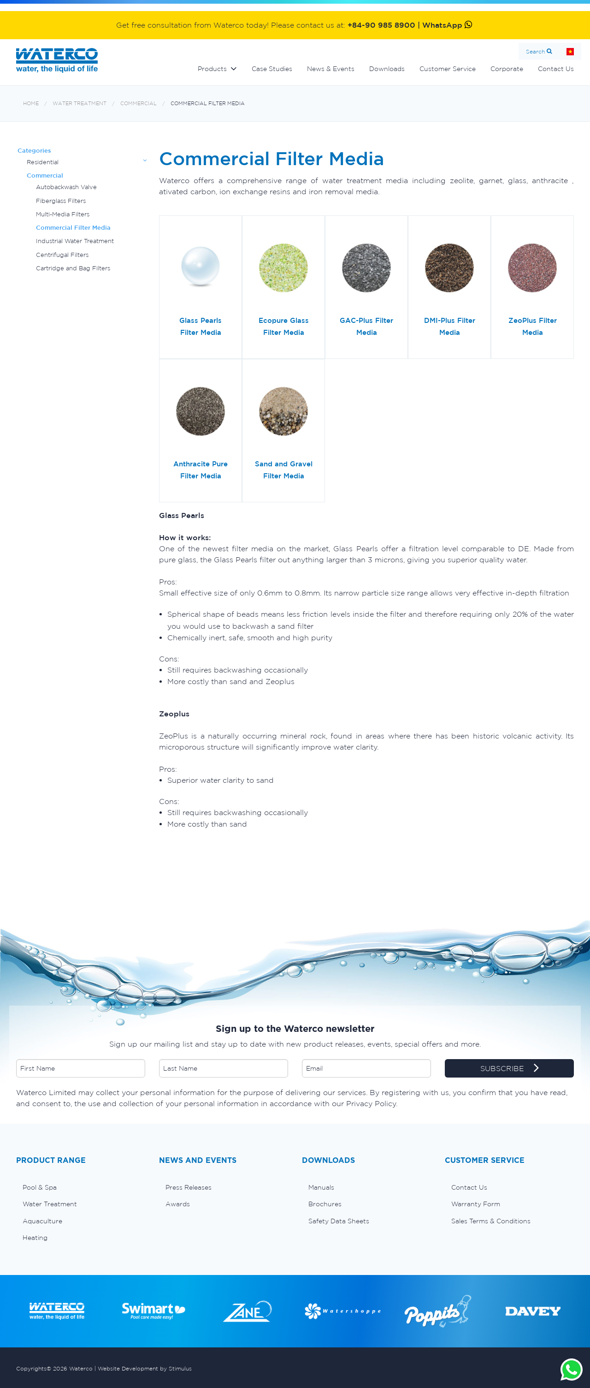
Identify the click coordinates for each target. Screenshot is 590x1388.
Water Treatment (79, 103)
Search (535, 51)
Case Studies (272, 68)
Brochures (325, 1204)
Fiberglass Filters (61, 200)
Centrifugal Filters (62, 254)
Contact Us (556, 68)
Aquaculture (42, 1221)
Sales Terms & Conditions (491, 1221)
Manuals (321, 1187)
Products (212, 68)
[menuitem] (80, 1187)
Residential (43, 162)
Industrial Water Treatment (75, 241)
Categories (34, 150)
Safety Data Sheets (338, 1221)
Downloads (387, 68)
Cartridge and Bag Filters (73, 268)
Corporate (506, 68)
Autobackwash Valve (66, 187)
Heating (35, 1237)
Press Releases (188, 1187)
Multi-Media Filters (62, 214)
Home (570, 51)
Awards (177, 1204)
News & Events (330, 68)
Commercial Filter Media (208, 103)
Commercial (138, 103)
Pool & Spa (40, 1187)
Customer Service (447, 68)
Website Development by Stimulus (145, 1368)
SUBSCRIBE (509, 1069)
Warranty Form (475, 1204)
